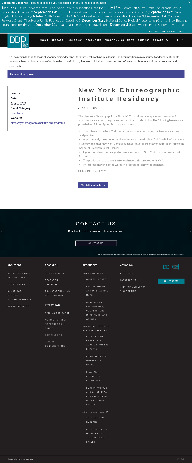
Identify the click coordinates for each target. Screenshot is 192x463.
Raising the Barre (57, 313)
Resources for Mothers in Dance (96, 360)
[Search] (167, 40)
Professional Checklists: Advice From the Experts (97, 342)
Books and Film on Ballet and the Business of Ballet (97, 435)
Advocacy (126, 273)
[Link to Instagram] (182, 40)
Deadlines (17, 113)
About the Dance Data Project (19, 275)
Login (181, 31)
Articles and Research (95, 420)
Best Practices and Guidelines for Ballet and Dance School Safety (96, 396)
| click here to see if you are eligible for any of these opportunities (54, 2)
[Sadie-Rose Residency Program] (189, 231)
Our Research (54, 273)
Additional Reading (95, 412)
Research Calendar (51, 282)
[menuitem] (162, 31)
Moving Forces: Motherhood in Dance (55, 324)
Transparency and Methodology (57, 293)
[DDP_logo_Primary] (18, 41)
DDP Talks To (53, 335)
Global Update (96, 279)
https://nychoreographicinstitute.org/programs (38, 122)
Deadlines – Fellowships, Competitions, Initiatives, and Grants (96, 310)
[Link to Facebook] (178, 40)
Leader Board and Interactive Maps (97, 291)
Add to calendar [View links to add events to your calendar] (94, 185)
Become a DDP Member (162, 31)
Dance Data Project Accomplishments (20, 295)
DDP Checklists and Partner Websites (95, 328)
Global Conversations (55, 344)
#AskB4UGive (128, 280)
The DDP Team (17, 284)
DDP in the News (18, 306)
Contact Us (96, 243)
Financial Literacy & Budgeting (93, 376)
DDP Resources (92, 273)
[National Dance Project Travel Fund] (2, 231)
